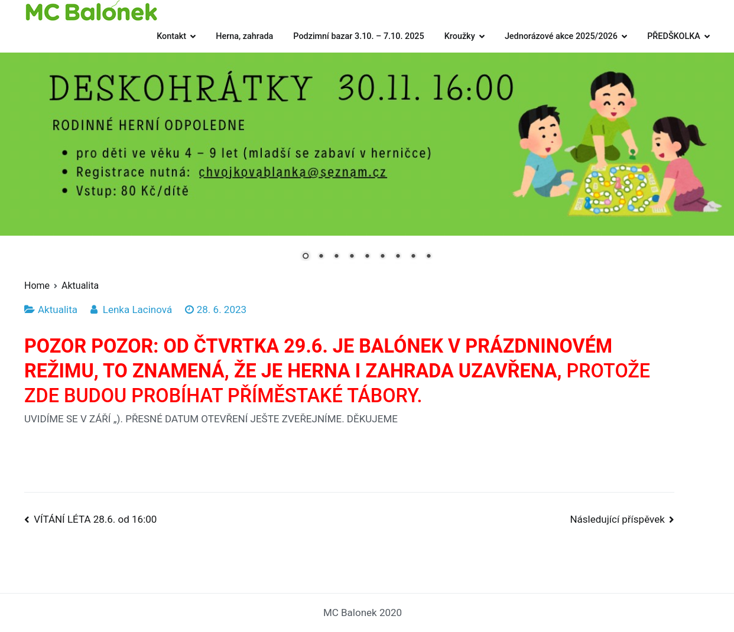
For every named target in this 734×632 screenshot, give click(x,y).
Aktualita (57, 309)
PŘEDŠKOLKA (673, 36)
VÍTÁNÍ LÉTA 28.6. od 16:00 (95, 519)
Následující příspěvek (617, 519)
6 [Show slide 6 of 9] (382, 256)
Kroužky (459, 36)
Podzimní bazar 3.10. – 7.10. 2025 (358, 36)
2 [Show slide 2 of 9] (320, 256)
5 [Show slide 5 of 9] (367, 256)
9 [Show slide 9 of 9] (428, 256)
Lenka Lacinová (137, 309)
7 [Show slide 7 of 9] (397, 256)
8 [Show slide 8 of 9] (413, 256)
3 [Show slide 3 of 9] (336, 256)
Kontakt (171, 36)
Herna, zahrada (244, 36)
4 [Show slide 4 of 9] (351, 256)
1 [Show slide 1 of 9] (305, 256)
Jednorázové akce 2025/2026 (561, 36)
